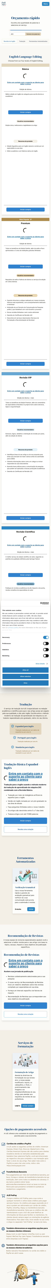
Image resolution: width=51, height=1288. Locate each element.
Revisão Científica (15, 1195)
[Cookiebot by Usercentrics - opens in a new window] (40, 603)
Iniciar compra (25, 104)
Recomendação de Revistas (16, 1205)
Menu (46, 4)
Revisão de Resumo (16, 1216)
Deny (25, 683)
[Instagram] (13, 1179)
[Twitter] (3, 1179)
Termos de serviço (43, 1281)
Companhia (35, 1243)
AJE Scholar (14, 1249)
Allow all (26, 670)
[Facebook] (8, 1179)
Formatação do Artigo (38, 1189)
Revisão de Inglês (15, 1189)
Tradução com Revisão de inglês (17, 1200)
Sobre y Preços (15, 1240)
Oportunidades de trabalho (37, 1247)
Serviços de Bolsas (37, 1199)
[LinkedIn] (18, 1179)
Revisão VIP (14, 1192)
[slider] (9, 30)
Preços (12, 1253)
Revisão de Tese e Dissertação (16, 1220)
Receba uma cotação (25, 815)
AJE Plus (12, 1262)
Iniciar (31, 710)
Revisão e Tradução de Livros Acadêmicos (17, 1228)
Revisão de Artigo (15, 1224)
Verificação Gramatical (38, 1211)
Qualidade (13, 1259)
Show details (40, 664)
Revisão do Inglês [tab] (9, 41)
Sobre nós (34, 1240)
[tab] (25, 530)
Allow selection (25, 676)
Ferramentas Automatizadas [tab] (38, 41)
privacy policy (13, 627)
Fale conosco (35, 1251)
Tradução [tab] (22, 41)
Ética (11, 1256)
